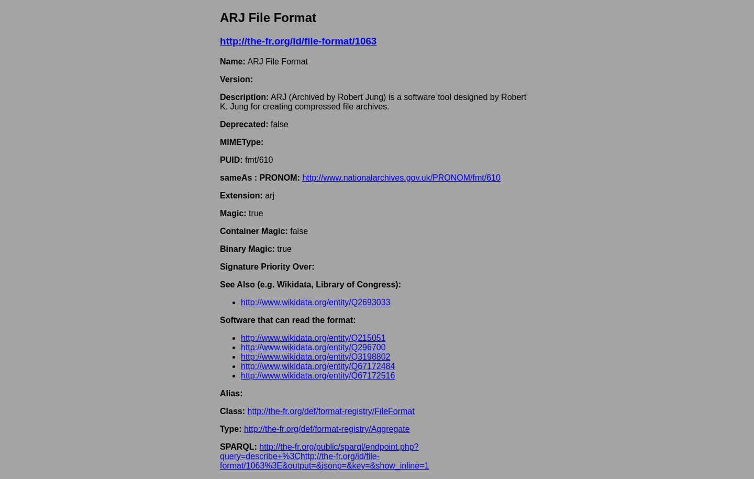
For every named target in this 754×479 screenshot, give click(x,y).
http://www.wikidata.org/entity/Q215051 (313, 337)
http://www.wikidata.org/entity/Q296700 (313, 347)
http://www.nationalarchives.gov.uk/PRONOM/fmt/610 (401, 177)
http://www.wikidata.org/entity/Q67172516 (318, 375)
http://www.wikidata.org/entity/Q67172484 (318, 366)
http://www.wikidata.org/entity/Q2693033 (316, 302)
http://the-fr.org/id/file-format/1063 (298, 41)
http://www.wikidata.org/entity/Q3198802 (316, 356)
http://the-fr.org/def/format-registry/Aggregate (327, 429)
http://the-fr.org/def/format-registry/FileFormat (330, 411)
